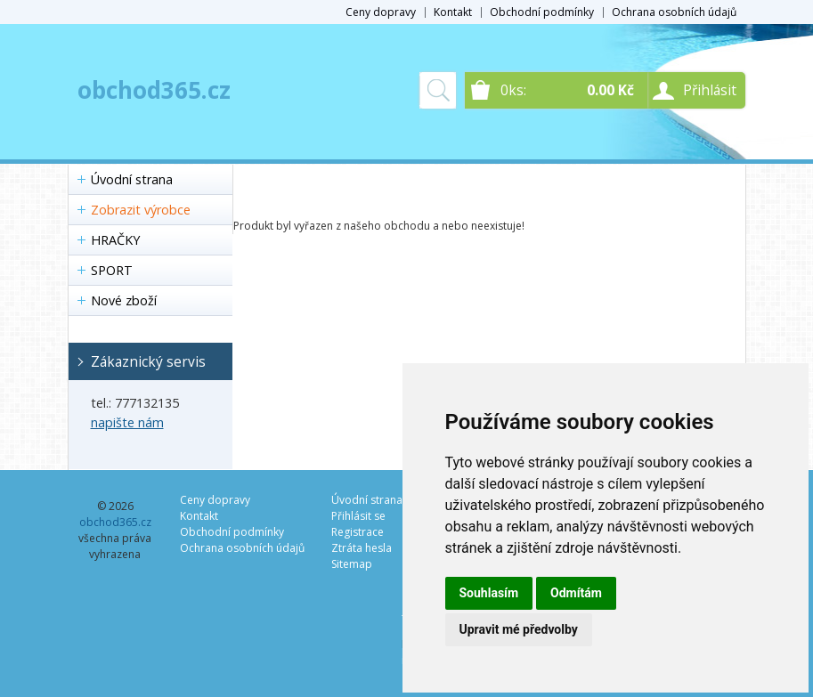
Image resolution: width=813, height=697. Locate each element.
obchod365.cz (154, 90)
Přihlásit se (358, 515)
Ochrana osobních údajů (674, 12)
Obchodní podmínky (542, 12)
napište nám (127, 422)
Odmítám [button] (576, 593)
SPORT (112, 270)
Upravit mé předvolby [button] (518, 629)
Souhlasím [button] (489, 593)
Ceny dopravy (381, 12)
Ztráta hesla (361, 547)
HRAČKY (115, 239)
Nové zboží (124, 300)
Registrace (357, 531)
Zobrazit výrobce (141, 209)
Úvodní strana (132, 179)
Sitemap (351, 563)
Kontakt (453, 12)
